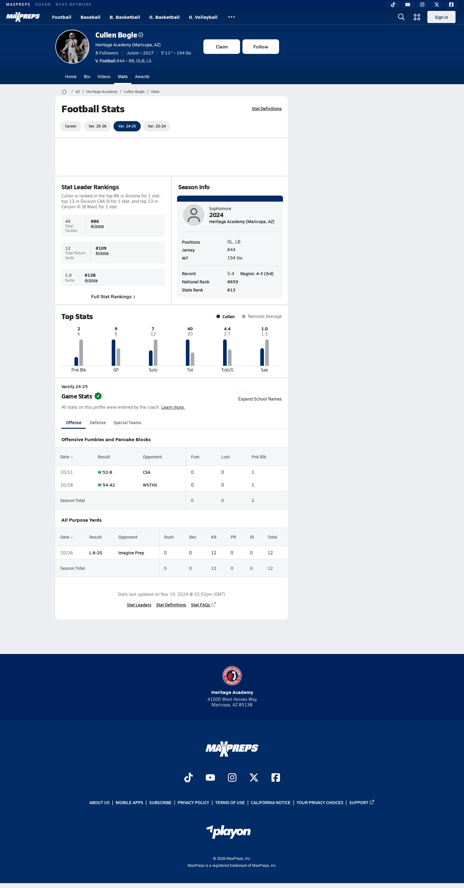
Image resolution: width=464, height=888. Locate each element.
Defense (98, 422)
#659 (232, 282)
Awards (142, 76)
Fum (195, 456)
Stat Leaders (139, 604)
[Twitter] (436, 4)
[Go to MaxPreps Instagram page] (232, 778)
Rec (192, 537)
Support (362, 803)
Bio (87, 76)
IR (252, 537)
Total (272, 537)
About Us (99, 803)
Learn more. (173, 407)
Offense (73, 422)
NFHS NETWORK (74, 4)
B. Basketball (125, 16)
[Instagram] (422, 4)
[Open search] (401, 17)
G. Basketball (164, 16)
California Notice (271, 803)
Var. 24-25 (127, 126)
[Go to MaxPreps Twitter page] (254, 778)
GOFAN (43, 4)
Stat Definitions (267, 108)
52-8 (107, 472)
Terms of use (230, 803)
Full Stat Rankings (113, 296)
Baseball (90, 16)
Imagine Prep (131, 553)
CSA (146, 472)
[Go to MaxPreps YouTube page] (210, 778)
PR (233, 537)
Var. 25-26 (97, 126)
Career (71, 126)
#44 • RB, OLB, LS (123, 61)
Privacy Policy (193, 803)
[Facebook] (451, 4)
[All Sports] (231, 17)
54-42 (109, 485)
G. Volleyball (203, 16)
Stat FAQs (203, 604)
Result (104, 456)
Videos (103, 76)
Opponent (152, 456)
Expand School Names (260, 396)
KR (213, 537)
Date (66, 456)
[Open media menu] (417, 17)
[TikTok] (393, 4)
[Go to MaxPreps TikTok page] (188, 778)
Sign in (441, 17)
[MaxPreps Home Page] (64, 91)
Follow (260, 46)
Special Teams (127, 422)
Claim (222, 46)
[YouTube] (407, 4)
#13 (231, 290)
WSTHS (150, 485)
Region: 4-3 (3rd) (257, 273)
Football (61, 16)
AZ (77, 91)
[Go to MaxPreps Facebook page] (276, 778)
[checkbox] (241, 393)
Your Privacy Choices (320, 802)
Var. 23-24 (157, 126)
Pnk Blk (259, 456)
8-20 (97, 553)
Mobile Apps (129, 803)
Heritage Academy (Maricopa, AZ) (128, 44)
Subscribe (160, 803)
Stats (123, 76)
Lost (225, 456)
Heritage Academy (101, 91)
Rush (169, 537)
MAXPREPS (18, 4)
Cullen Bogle (119, 34)
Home (71, 76)
